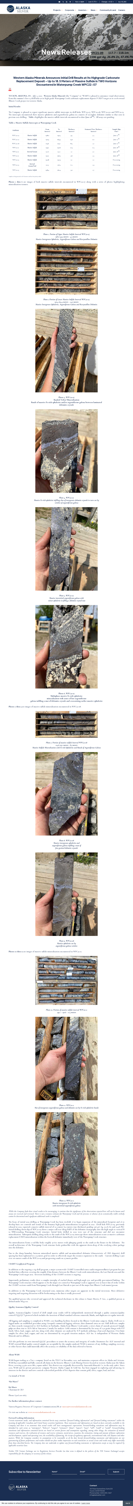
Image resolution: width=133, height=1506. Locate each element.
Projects (57, 10)
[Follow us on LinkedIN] (66, 2)
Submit (116, 1472)
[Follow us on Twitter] (63, 2)
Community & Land (108, 10)
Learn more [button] (85, 1503)
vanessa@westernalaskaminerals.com (77, 1406)
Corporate (69, 10)
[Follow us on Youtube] (59, 2)
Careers (121, 10)
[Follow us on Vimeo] (70, 2)
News (93, 10)
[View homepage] (18, 9)
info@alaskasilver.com (97, 1495)
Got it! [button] (128, 1503)
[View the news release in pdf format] (10, 90)
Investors (82, 10)
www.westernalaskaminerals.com (41, 1412)
